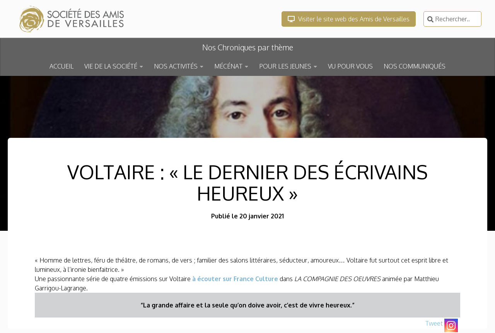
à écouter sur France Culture (235, 279)
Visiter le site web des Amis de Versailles (349, 19)
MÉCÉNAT (228, 66)
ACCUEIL (61, 66)
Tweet (434, 323)
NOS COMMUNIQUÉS (415, 66)
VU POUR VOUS (350, 66)
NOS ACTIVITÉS (176, 66)
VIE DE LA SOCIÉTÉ (110, 66)
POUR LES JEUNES (285, 66)
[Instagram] (451, 325)
